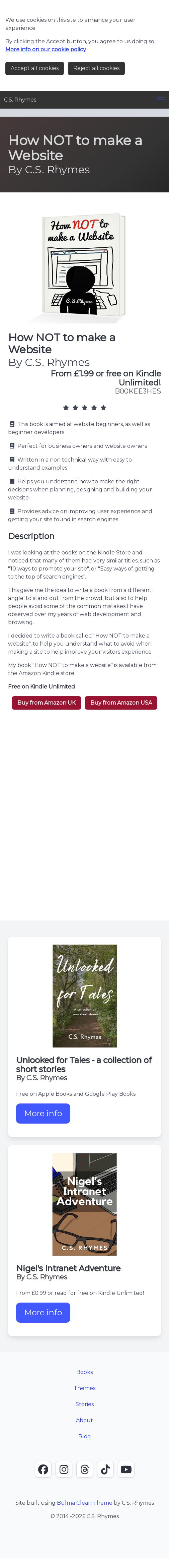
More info (47, 1116)
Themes (84, 1388)
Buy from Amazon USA (121, 703)
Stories (85, 1404)
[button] (160, 100)
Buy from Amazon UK (46, 703)
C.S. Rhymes (20, 100)
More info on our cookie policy (45, 49)
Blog (84, 1436)
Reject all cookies (96, 68)
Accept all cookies (35, 68)
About (84, 1420)
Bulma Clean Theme (84, 1503)
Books (84, 1372)
